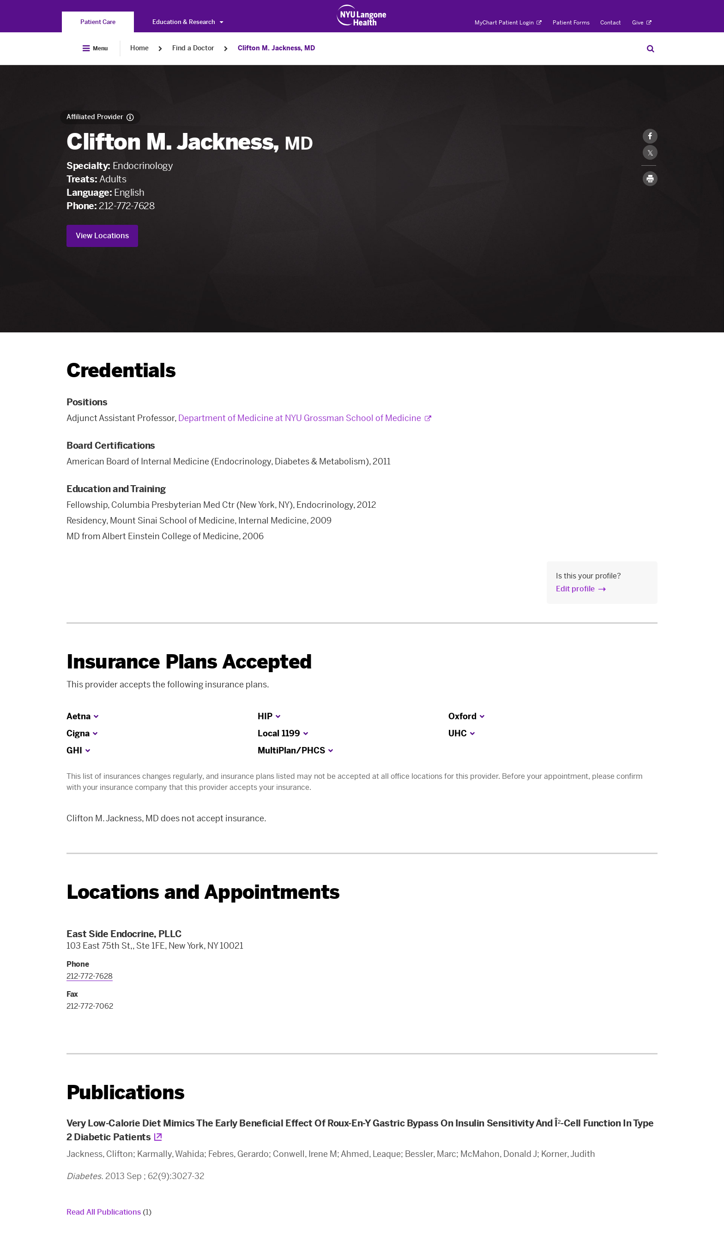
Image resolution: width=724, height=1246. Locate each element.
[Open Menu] (95, 48)
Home (139, 48)
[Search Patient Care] (650, 48)
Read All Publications (108, 1212)
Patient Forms (571, 22)
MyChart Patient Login (508, 22)
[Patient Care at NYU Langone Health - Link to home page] (361, 15)
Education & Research (187, 21)
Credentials (120, 370)
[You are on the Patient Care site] (98, 22)
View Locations (102, 235)
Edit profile (575, 588)
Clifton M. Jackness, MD (276, 48)
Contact (610, 22)
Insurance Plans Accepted (189, 662)
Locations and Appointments (202, 892)
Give (642, 22)
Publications (125, 1092)
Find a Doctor (193, 48)
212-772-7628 (126, 205)
